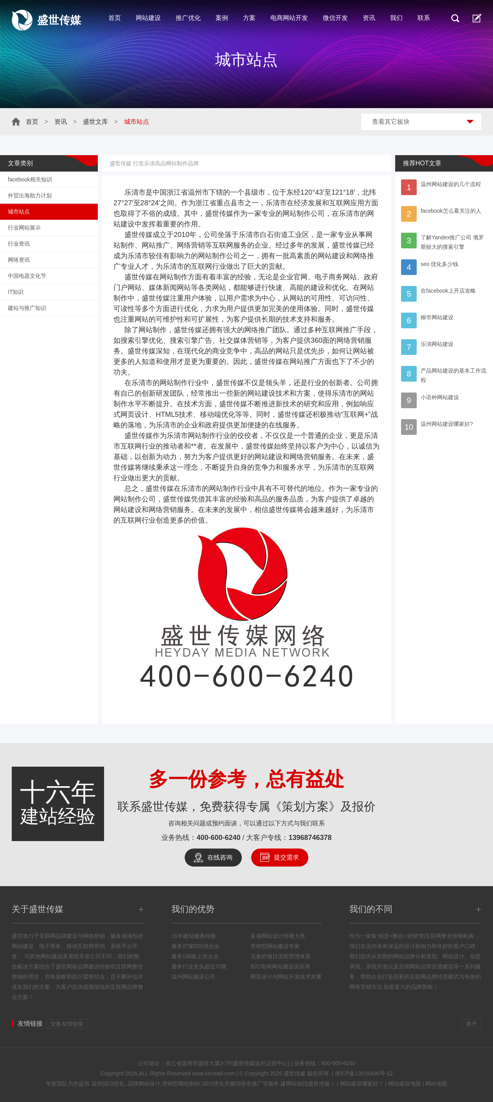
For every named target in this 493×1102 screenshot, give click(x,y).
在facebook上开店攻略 (448, 291)
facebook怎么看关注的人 (451, 211)
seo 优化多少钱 (439, 264)
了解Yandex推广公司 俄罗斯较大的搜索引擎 (452, 242)
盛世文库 (95, 121)
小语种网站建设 (440, 397)
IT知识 (15, 292)
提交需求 (286, 857)
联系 (423, 17)
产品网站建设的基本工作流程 (453, 375)
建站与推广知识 (27, 308)
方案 (249, 17)
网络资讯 (19, 260)
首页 (114, 17)
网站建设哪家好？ (362, 1083)
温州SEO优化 (108, 1083)
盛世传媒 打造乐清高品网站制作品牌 (154, 163)
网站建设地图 (404, 1083)
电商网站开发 (289, 17)
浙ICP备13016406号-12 (364, 1073)
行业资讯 (19, 244)
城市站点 (19, 211)
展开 (471, 1024)
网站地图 (436, 1083)
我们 (396, 17)
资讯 (369, 17)
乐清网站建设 (437, 344)
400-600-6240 (218, 837)
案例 (222, 17)
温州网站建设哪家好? (447, 424)
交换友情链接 (66, 1024)
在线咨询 (219, 857)
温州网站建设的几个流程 (451, 184)
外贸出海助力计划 (30, 195)
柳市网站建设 (437, 317)
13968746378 (310, 837)
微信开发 (335, 17)
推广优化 (188, 17)
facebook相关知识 (30, 179)
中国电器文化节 (27, 276)
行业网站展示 (24, 227)
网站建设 (148, 17)
